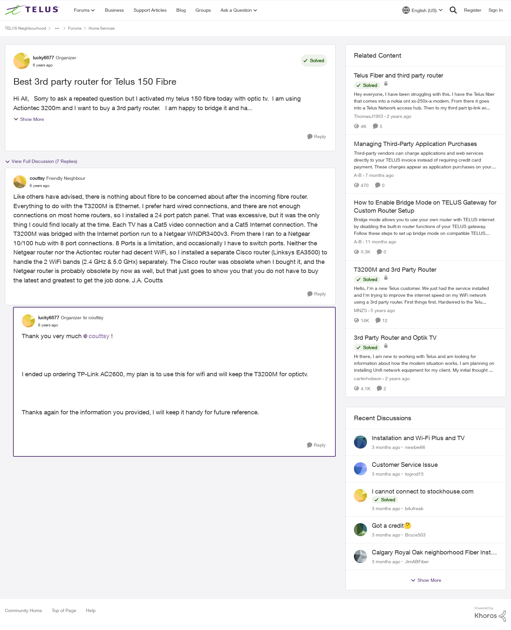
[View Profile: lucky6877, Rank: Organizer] (21, 61)
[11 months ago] (379, 241)
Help (90, 610)
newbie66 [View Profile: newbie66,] (415, 447)
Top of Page (64, 610)
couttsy (99, 335)
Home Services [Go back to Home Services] (102, 28)
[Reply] (316, 136)
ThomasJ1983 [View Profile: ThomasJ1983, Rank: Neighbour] (368, 116)
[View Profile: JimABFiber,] (360, 556)
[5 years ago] (381, 310)
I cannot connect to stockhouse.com (423, 491)
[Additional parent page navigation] (57, 28)
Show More (28, 119)
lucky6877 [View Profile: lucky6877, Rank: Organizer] (43, 57)
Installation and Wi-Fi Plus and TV (418, 437)
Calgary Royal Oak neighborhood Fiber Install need (434, 552)
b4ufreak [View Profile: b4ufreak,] (414, 508)
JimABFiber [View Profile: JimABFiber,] (417, 561)
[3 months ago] (386, 447)
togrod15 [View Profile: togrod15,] (414, 474)
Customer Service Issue (405, 464)
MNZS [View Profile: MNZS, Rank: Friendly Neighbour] (360, 310)
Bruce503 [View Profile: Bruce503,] (415, 534)
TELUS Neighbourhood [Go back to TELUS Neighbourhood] (25, 28)
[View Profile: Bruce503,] (360, 529)
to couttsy (93, 317)
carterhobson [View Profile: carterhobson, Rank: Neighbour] (368, 378)
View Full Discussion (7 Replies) (41, 161)
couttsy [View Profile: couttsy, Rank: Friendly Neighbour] (37, 178)
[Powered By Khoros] (490, 614)
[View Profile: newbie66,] (360, 442)
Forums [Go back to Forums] (74, 28)
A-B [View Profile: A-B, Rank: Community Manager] (358, 175)
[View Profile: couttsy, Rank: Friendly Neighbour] (19, 181)
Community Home (23, 610)
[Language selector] (422, 10)
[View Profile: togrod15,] (360, 468)
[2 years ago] (398, 116)
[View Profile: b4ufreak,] (360, 495)
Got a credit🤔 (392, 525)
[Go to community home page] (33, 10)
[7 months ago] (378, 174)
